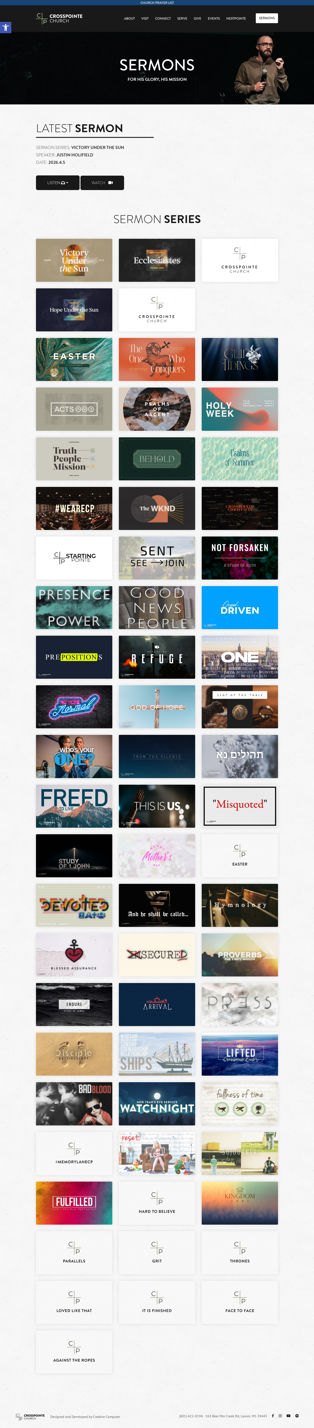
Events (214, 18)
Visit (144, 18)
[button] (5, 27)
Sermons (267, 18)
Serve (182, 18)
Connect (163, 18)
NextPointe (236, 18)
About (129, 18)
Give (197, 18)
